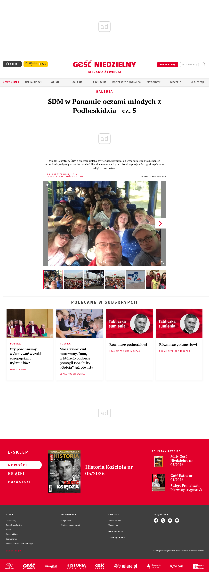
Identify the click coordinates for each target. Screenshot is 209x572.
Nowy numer (11, 82)
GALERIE (77, 82)
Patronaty (153, 82)
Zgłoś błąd (13, 551)
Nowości (15, 465)
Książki (15, 473)
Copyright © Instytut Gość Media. (167, 551)
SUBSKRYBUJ (167, 64)
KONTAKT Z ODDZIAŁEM (126, 82)
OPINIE (55, 82)
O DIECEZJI (197, 82)
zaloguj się (189, 64)
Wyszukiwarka (203, 64)
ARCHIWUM (99, 82)
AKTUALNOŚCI (33, 82)
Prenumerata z (31, 64)
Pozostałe (15, 481)
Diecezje (175, 82)
